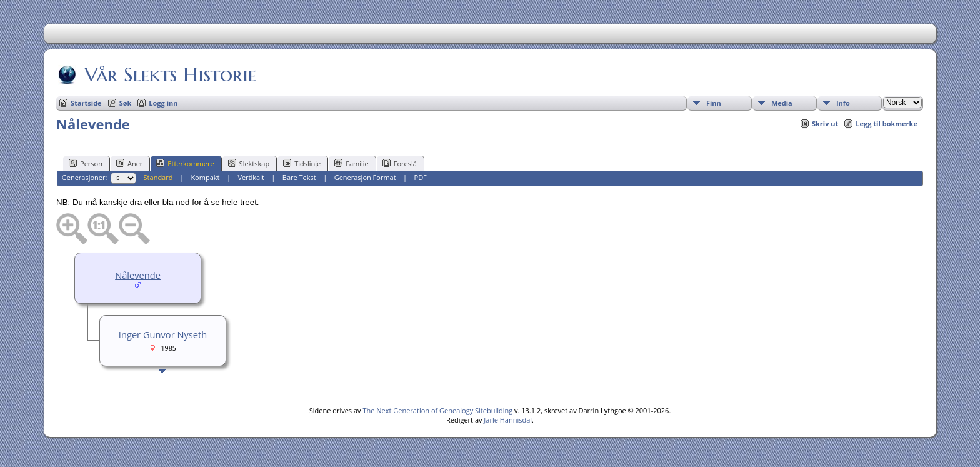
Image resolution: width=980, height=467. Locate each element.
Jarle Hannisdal (508, 419)
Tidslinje (302, 163)
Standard (158, 177)
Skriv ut (825, 123)
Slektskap (249, 163)
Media (781, 103)
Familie (351, 163)
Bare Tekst (299, 177)
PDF (420, 177)
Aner (129, 163)
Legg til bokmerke (887, 123)
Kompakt (205, 177)
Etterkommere (185, 163)
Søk (125, 103)
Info (843, 103)
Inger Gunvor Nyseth (163, 334)
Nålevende (138, 275)
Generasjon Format (365, 177)
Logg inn (163, 103)
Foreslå (399, 163)
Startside (86, 103)
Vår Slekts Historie (169, 74)
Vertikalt (251, 177)
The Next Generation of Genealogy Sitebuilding (437, 410)
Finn (713, 103)
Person (85, 163)
